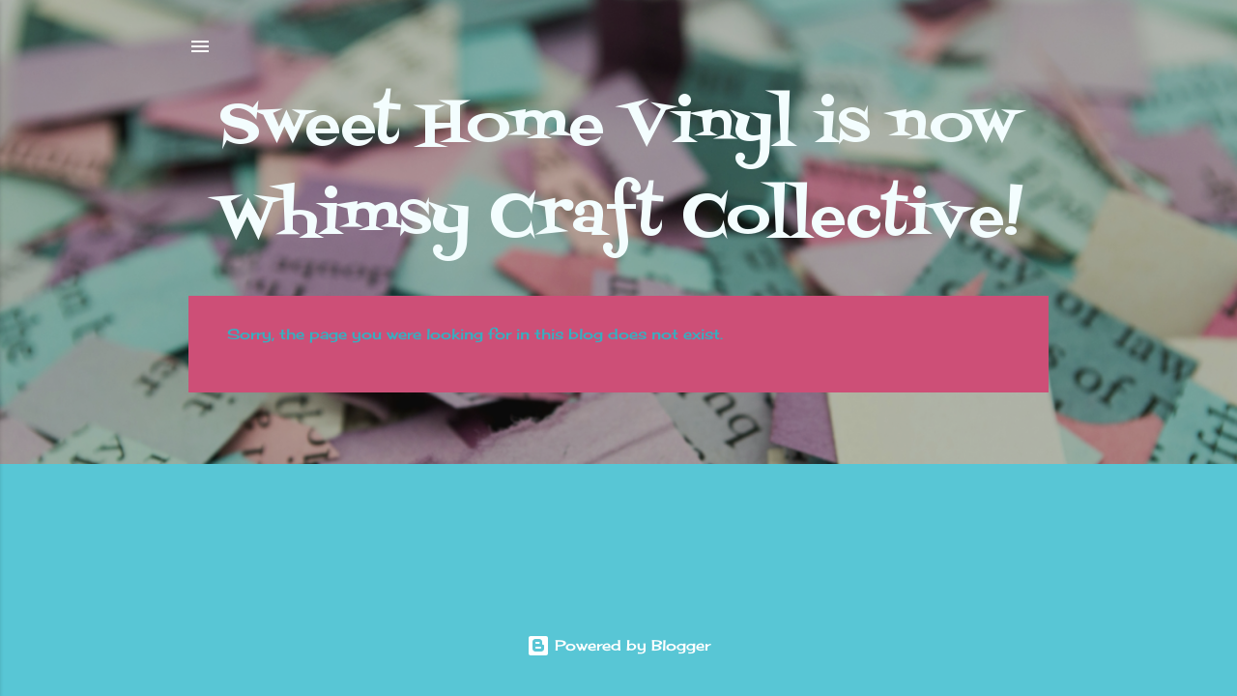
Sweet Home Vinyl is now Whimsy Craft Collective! (619, 172)
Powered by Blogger (618, 645)
